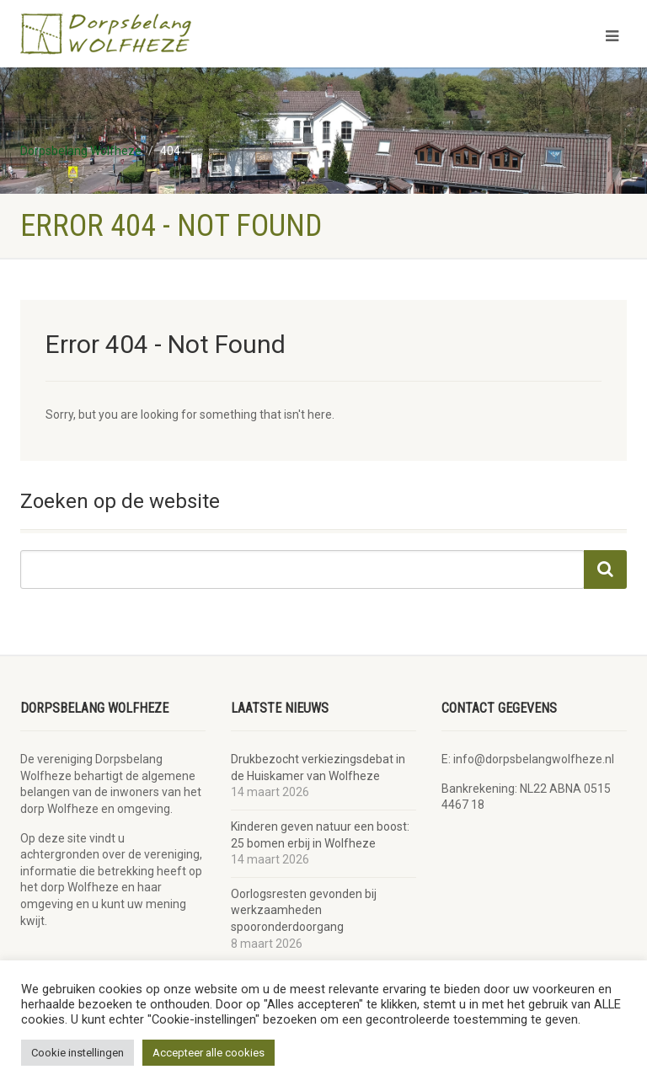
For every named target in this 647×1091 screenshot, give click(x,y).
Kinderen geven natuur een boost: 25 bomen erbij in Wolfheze (320, 835)
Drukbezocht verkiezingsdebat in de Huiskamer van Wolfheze (318, 767)
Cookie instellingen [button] (77, 1052)
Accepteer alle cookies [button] (208, 1052)
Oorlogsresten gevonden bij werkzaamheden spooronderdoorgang (304, 910)
